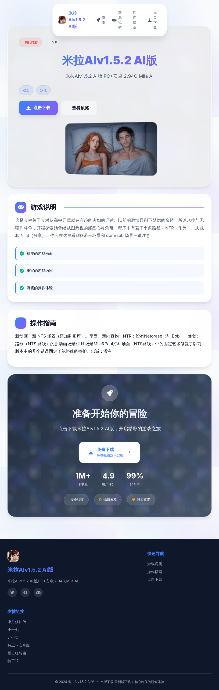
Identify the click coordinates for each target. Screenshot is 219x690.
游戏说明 (154, 563)
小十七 (13, 629)
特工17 (13, 660)
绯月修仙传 (16, 621)
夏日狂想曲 (16, 653)
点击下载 (154, 579)
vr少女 (12, 637)
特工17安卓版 (18, 645)
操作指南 (154, 571)
